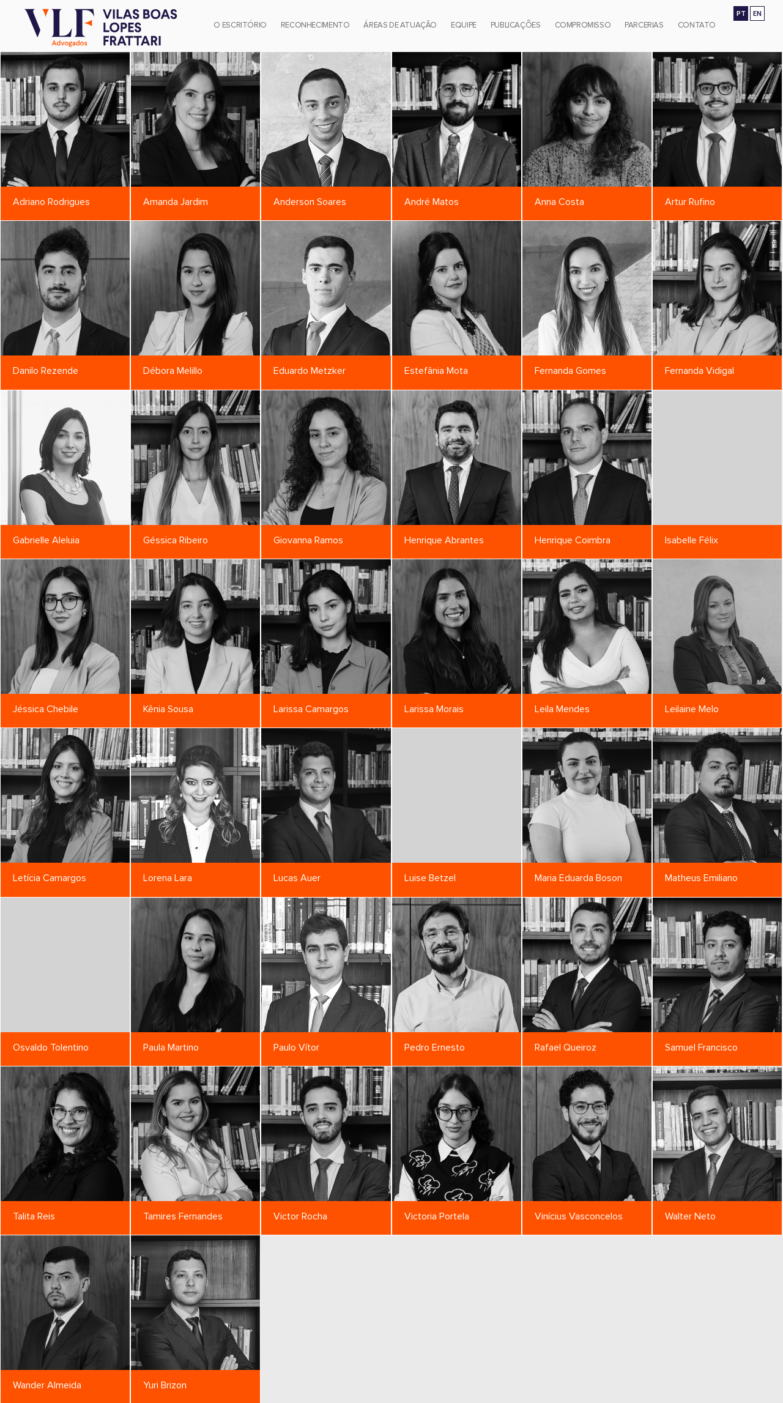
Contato (697, 25)
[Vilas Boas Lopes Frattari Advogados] (100, 29)
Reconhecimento (315, 25)
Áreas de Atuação (400, 25)
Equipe (464, 25)
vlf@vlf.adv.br (559, 1392)
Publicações (516, 25)
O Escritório (239, 25)
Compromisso (583, 25)
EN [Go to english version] (757, 13)
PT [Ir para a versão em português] (741, 13)
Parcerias (644, 25)
